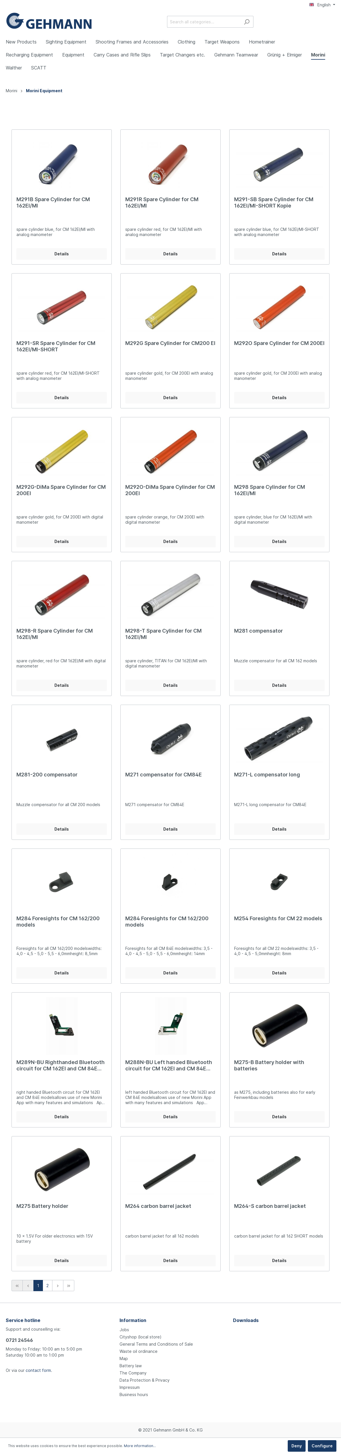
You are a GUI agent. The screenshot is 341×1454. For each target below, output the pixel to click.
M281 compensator (258, 631)
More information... (140, 1446)
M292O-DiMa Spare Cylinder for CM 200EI (170, 490)
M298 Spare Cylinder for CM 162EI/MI (269, 490)
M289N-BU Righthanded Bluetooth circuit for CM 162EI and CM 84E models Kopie (60, 1065)
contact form (38, 1370)
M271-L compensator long (267, 775)
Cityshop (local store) (141, 1336)
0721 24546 (19, 1340)
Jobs (124, 1329)
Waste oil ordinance (139, 1351)
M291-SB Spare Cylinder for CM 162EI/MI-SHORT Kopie (273, 202)
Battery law (131, 1365)
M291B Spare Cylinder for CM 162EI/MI (53, 202)
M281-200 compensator (46, 775)
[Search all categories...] (203, 22)
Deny (296, 1445)
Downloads (246, 1320)
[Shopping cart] (331, 22)
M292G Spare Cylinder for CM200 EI (170, 343)
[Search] (246, 22)
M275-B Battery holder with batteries (269, 1065)
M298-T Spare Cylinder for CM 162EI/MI (163, 634)
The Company (133, 1372)
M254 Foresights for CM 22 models (278, 918)
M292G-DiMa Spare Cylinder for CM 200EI (61, 490)
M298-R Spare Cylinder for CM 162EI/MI (54, 634)
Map (124, 1358)
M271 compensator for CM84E (163, 775)
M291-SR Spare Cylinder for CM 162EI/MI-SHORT (55, 346)
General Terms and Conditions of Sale (156, 1344)
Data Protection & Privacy (145, 1380)
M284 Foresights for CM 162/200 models (58, 921)
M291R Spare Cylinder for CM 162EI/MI (161, 202)
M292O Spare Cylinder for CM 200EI (279, 343)
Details (61, 253)
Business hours (134, 1394)
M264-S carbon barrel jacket (270, 1206)
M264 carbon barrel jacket (158, 1206)
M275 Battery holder (42, 1206)
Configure (322, 1445)
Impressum (130, 1387)
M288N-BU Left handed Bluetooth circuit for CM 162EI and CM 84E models (168, 1065)
